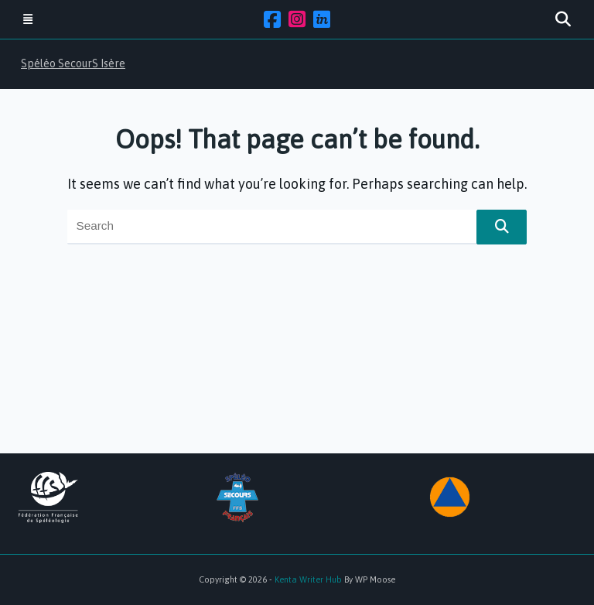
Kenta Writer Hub (308, 579)
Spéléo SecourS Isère (73, 63)
